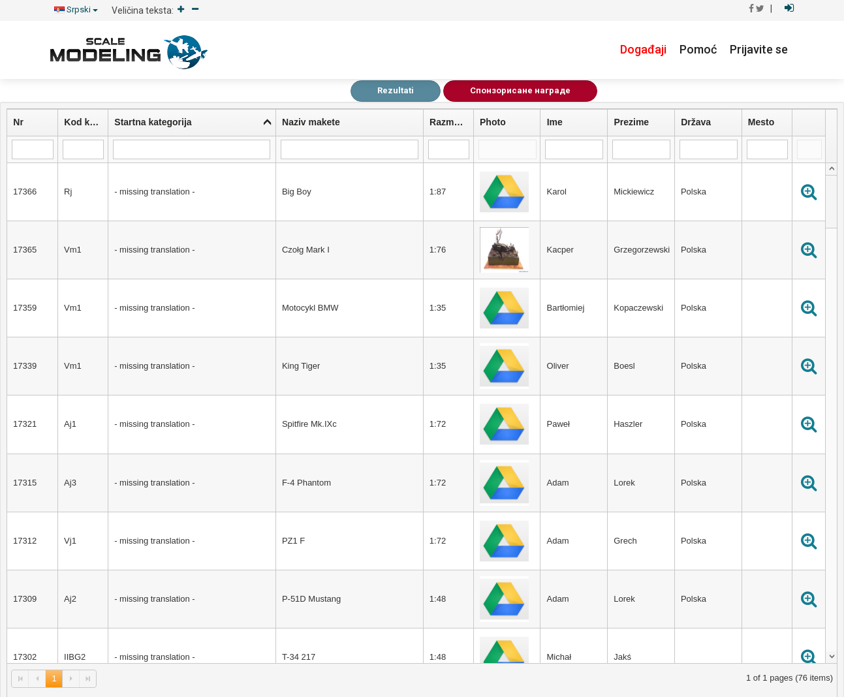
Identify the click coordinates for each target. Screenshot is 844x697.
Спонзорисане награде (520, 90)
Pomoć (698, 49)
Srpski (76, 9)
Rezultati (395, 90)
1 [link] (54, 678)
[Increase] (181, 10)
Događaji (643, 49)
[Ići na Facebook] (751, 8)
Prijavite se (759, 49)
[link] (20, 678)
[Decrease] (195, 10)
